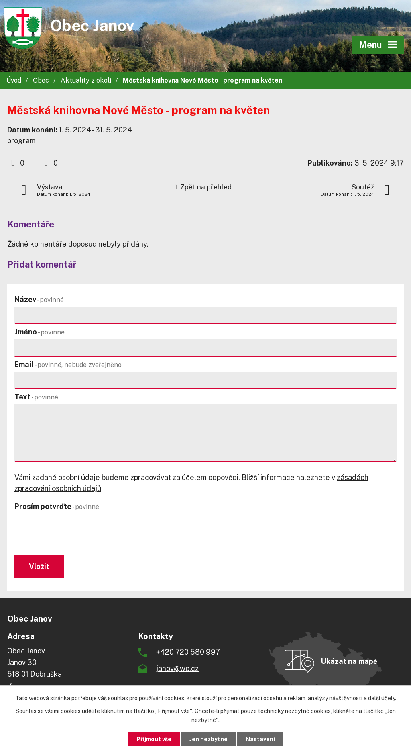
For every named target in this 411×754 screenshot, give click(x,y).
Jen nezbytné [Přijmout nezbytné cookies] (208, 739)
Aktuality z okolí (86, 80)
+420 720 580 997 (188, 652)
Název (39, 299)
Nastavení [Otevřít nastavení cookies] (260, 739)
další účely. (382, 698)
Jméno (39, 332)
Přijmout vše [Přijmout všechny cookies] (153, 739)
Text (36, 397)
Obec (41, 80)
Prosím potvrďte (56, 506)
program (21, 140)
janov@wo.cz (177, 668)
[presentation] (73, 533)
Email (68, 364)
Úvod (13, 80)
